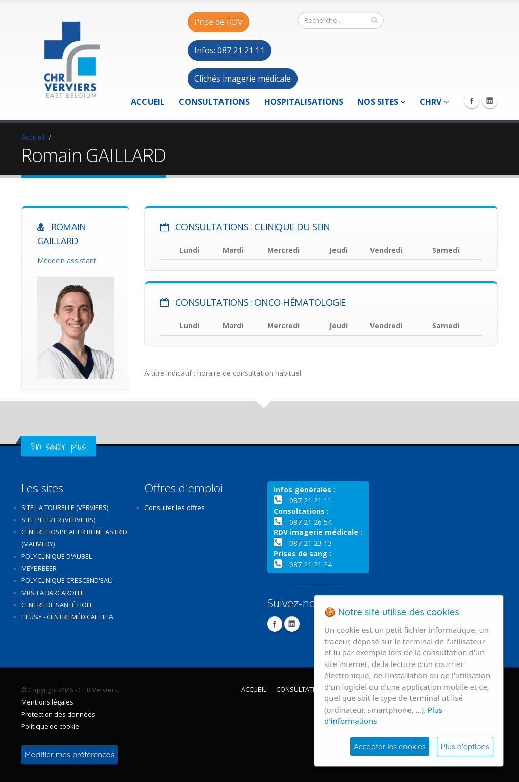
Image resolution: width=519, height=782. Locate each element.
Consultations (214, 101)
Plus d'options (465, 746)
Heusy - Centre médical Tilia (67, 617)
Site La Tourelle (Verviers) (64, 507)
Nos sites (381, 101)
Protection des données (58, 714)
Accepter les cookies (390, 746)
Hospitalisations (303, 101)
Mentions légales (47, 702)
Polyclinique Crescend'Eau (67, 580)
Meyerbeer (39, 568)
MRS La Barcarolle (52, 593)
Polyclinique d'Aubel (56, 556)
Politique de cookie (50, 726)
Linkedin (489, 100)
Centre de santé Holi (56, 605)
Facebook (471, 100)
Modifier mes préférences (69, 754)
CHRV (434, 101)
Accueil (148, 101)
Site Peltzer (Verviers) (58, 520)
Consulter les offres (174, 507)
